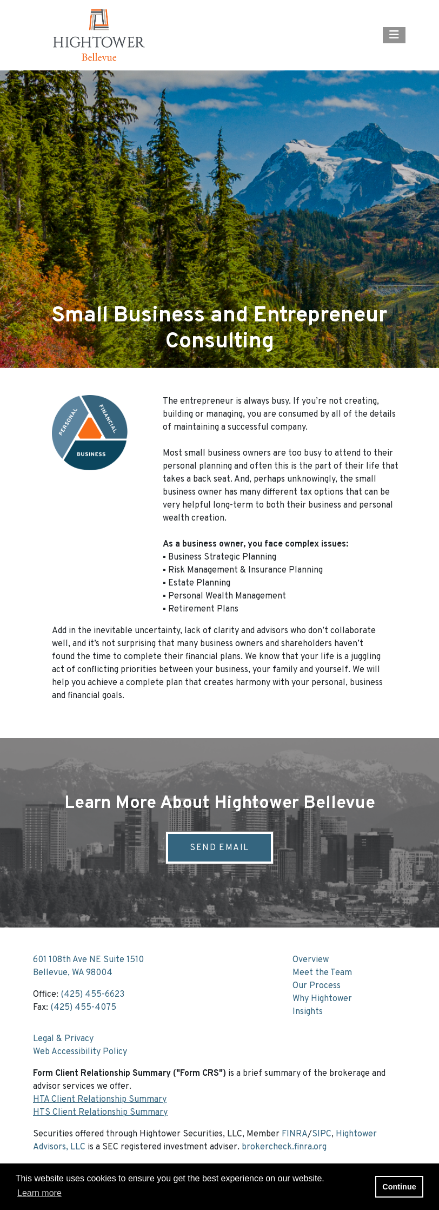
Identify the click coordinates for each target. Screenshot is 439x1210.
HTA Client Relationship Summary (100, 1099)
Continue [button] (399, 1186)
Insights (307, 1012)
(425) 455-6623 (92, 994)
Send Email (219, 848)
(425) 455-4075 (83, 1007)
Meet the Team (322, 973)
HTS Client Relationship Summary (100, 1112)
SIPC (321, 1134)
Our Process (316, 986)
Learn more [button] (39, 1193)
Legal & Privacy (63, 1039)
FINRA (295, 1134)
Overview (310, 960)
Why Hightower (322, 999)
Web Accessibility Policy (80, 1052)
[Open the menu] (394, 35)
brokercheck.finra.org (284, 1147)
